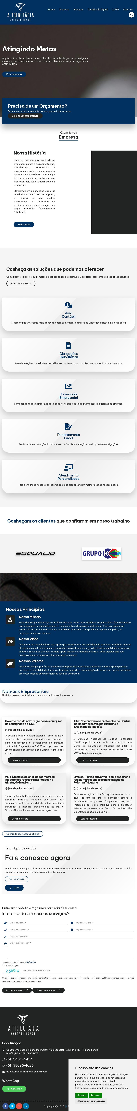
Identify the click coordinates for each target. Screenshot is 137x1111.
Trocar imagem (10, 965)
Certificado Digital (98, 9)
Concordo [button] (82, 1095)
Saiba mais (24, 224)
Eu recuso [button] (95, 1095)
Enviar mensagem (17, 990)
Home (51, 9)
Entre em (21, 283)
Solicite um (25, 115)
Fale (14, 74)
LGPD (116, 9)
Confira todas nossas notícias (22, 834)
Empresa (64, 9)
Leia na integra (20, 760)
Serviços (78, 9)
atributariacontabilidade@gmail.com (26, 1071)
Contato (128, 9)
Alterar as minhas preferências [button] (91, 1101)
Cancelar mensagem (48, 990)
